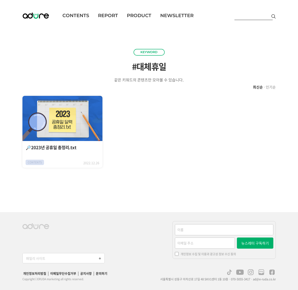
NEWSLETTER (177, 15)
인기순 (271, 87)
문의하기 (101, 273)
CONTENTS (75, 15)
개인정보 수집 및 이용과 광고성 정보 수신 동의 (208, 254)
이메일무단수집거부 (63, 273)
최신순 (258, 87)
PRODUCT (139, 15)
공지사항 (86, 273)
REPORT (108, 15)
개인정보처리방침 (34, 273)
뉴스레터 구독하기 (255, 243)
